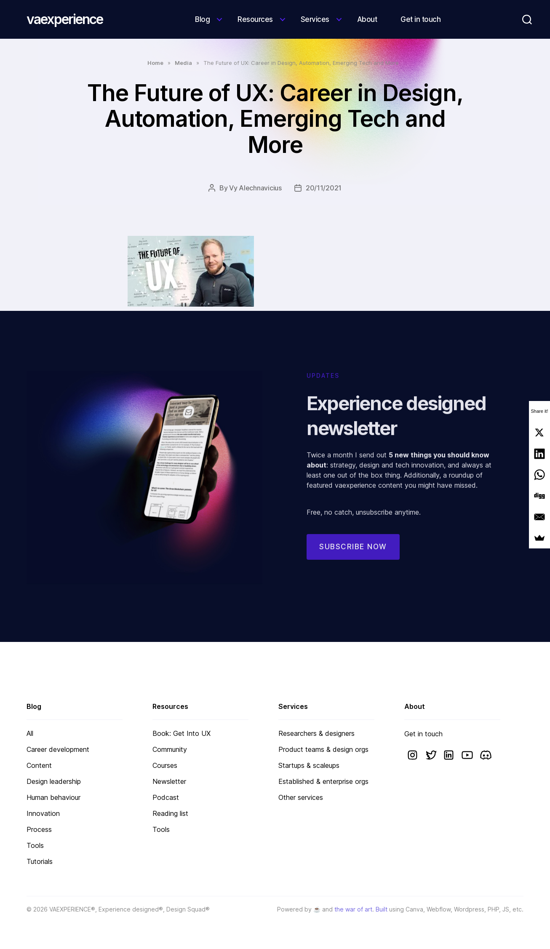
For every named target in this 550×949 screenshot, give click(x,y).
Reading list (170, 813)
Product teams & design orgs (323, 749)
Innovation (43, 813)
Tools (35, 845)
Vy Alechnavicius (255, 188)
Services (315, 19)
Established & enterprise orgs (323, 781)
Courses (164, 765)
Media (183, 62)
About (367, 19)
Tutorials (40, 861)
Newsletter (169, 781)
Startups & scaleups (308, 765)
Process (39, 829)
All (30, 733)
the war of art (353, 909)
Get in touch (420, 19)
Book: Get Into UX (181, 733)
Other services (300, 797)
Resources (255, 19)
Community (169, 749)
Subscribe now (353, 557)
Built (381, 909)
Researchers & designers (316, 733)
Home (155, 62)
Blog (202, 19)
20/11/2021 (324, 188)
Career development (58, 749)
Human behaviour (53, 797)
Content (39, 765)
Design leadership (54, 781)
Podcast (165, 797)
